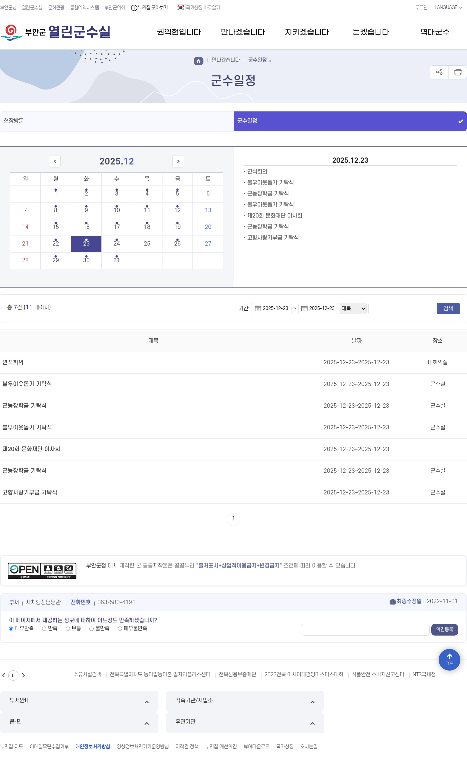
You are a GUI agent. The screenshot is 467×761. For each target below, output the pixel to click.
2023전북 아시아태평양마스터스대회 (304, 675)
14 (25, 227)
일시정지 (13, 675)
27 (208, 244)
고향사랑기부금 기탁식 (273, 238)
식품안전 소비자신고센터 (378, 675)
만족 (52, 629)
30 (86, 261)
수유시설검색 (87, 675)
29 (55, 261)
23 (86, 244)
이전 (3, 675)
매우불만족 (135, 629)
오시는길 (309, 725)
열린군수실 (32, 8)
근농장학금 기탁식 (268, 194)
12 (177, 211)
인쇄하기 (457, 72)
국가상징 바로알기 (198, 7)
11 (147, 211)
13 (208, 211)
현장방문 (14, 121)
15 (55, 227)
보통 (76, 629)
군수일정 (247, 121)
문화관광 (56, 8)
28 (25, 261)
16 (86, 227)
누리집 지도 (11, 725)
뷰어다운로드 (257, 725)
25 (147, 244)
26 (177, 244)
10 (116, 211)
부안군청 (8, 8)
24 (116, 244)
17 (116, 227)
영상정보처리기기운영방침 (143, 725)
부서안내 (55, 701)
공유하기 (439, 72)
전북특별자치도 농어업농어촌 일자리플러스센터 (160, 675)
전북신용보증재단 (237, 675)
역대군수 (435, 32)
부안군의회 (115, 8)
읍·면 (293, 701)
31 (116, 261)
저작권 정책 (186, 725)
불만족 (102, 629)
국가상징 (285, 725)
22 (55, 244)
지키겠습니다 (307, 32)
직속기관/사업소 (174, 701)
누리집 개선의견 (221, 725)
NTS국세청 (424, 675)
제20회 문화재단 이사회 (274, 216)
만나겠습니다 (243, 32)
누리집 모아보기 (149, 7)
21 (25, 244)
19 (177, 227)
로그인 (420, 8)
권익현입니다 (179, 32)
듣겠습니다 (371, 32)
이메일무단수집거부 (49, 725)
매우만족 (24, 629)
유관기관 (412, 701)
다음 (23, 675)
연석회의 (257, 172)
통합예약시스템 (84, 8)
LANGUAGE (448, 7)
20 (208, 227)
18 (147, 227)
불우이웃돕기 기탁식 (270, 183)
